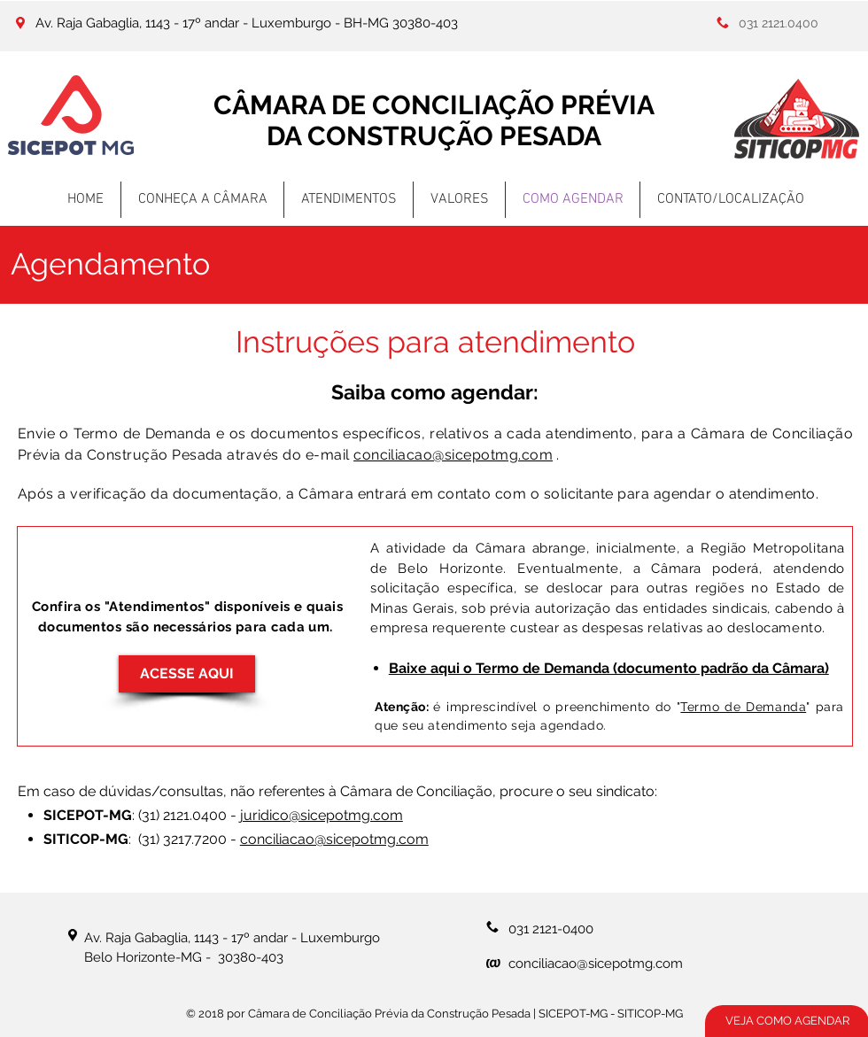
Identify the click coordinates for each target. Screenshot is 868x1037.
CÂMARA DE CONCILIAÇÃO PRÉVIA (434, 104)
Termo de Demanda (743, 707)
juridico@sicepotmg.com (321, 815)
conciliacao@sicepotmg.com (453, 454)
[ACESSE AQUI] (187, 674)
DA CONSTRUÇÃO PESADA (434, 135)
